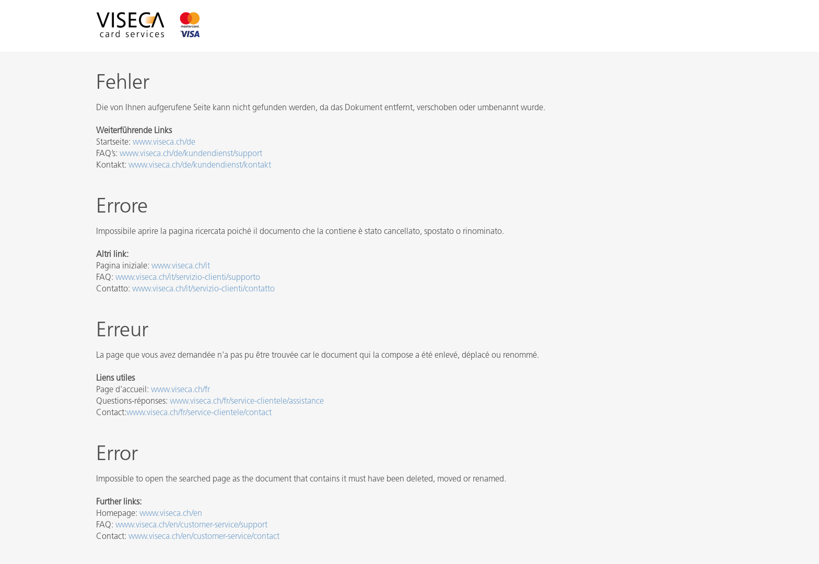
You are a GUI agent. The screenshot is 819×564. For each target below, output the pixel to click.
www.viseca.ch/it (180, 266)
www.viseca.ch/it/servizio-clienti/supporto (187, 278)
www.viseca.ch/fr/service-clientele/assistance (247, 401)
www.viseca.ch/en (170, 514)
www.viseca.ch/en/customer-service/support (191, 525)
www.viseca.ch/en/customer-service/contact (203, 537)
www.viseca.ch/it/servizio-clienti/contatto (203, 289)
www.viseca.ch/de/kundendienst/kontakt (199, 165)
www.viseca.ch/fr (180, 390)
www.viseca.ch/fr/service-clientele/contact (199, 413)
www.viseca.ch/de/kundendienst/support (191, 154)
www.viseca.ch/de (164, 142)
